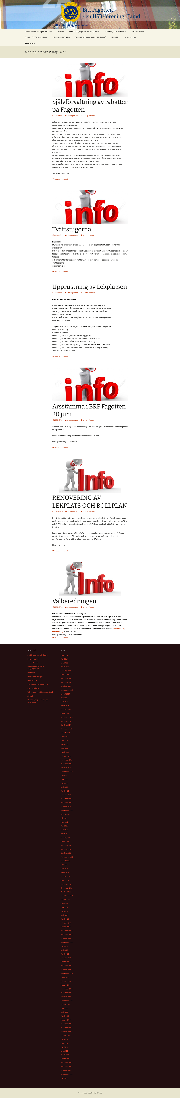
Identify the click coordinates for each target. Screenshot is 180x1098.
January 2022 (65, 841)
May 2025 (64, 698)
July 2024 (64, 736)
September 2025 (67, 690)
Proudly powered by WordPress (90, 1093)
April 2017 (64, 1012)
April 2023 (64, 787)
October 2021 (66, 853)
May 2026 (64, 659)
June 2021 (64, 865)
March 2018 (65, 977)
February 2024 (66, 756)
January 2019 (65, 962)
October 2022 (66, 806)
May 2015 (64, 1078)
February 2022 (66, 837)
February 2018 (66, 981)
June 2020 (64, 907)
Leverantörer (30, 43)
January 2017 (65, 1020)
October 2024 (66, 725)
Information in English (61, 37)
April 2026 (64, 663)
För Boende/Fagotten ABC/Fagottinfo (84, 31)
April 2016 (64, 1051)
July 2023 (64, 775)
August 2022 (65, 814)
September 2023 (67, 771)
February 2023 (66, 795)
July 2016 (64, 1039)
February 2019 (66, 958)
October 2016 (66, 1031)
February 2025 (66, 709)
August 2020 (65, 899)
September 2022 (67, 810)
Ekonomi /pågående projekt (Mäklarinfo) (90, 37)
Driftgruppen (34, 662)
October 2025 (66, 686)
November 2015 (66, 1066)
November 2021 (66, 849)
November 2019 (66, 934)
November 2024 (66, 721)
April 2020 (64, 915)
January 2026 (65, 674)
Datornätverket (138, 31)
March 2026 (65, 667)
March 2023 (65, 791)
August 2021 (65, 861)
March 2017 (65, 1016)
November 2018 (66, 965)
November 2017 (66, 993)
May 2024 (64, 744)
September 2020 (67, 896)
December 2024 (66, 717)
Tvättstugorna (71, 229)
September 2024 (67, 729)
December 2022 (66, 799)
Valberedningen (74, 601)
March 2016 (65, 1055)
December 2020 (66, 884)
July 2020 (64, 903)
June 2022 (64, 822)
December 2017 (66, 989)
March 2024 (65, 752)
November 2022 (66, 802)
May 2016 (64, 1047)
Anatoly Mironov (89, 115)
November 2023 (66, 764)
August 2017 (65, 1004)
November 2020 (66, 888)
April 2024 (64, 748)
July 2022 (64, 818)
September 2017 (67, 1000)
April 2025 (64, 702)
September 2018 (67, 973)
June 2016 (64, 1043)
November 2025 (66, 682)
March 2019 (65, 954)
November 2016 (66, 1028)
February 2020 (66, 923)
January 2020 (65, 927)
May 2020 (64, 911)
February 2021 (66, 876)
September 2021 (67, 857)
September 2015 (67, 1074)
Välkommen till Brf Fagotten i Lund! (38, 31)
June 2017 (64, 1008)
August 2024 (65, 733)
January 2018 (65, 985)
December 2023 (66, 760)
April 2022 (64, 830)
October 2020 (66, 892)
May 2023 (64, 783)
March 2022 (65, 833)
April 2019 (64, 950)
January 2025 (65, 713)
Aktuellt (61, 31)
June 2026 (64, 655)
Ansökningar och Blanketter (115, 31)
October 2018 (66, 969)
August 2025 (65, 694)
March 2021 (65, 872)
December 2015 (66, 1062)
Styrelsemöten (130, 37)
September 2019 (67, 942)
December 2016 (66, 1024)
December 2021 (66, 845)
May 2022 (64, 826)
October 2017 (66, 996)
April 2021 (64, 868)
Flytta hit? (115, 37)
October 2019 (66, 938)
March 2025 (65, 705)
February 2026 (66, 670)
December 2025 (66, 678)
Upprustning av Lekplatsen (89, 286)
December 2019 (66, 931)
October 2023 (66, 768)
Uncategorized (72, 115)
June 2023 (64, 779)
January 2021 (65, 880)
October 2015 (66, 1070)
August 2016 (65, 1035)
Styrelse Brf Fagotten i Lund (36, 37)
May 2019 (64, 946)
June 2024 (64, 740)
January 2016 (65, 1059)
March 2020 (65, 919)
